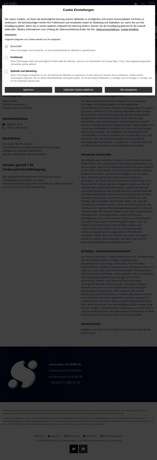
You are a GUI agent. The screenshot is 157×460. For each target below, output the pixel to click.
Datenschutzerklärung (107, 29)
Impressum (10, 34)
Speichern (28, 89)
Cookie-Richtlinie (130, 29)
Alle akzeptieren (128, 89)
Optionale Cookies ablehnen (79, 89)
